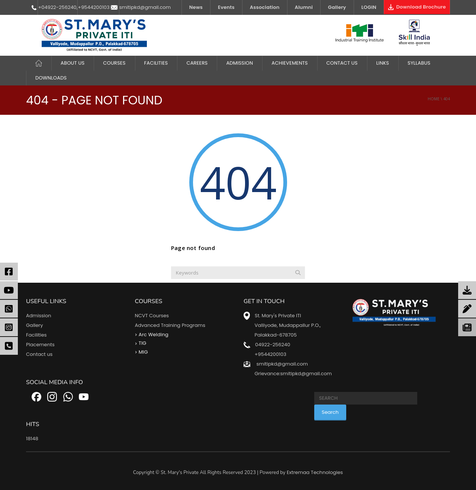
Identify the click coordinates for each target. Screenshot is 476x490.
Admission (239, 62)
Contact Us (342, 62)
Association (265, 7)
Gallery (337, 7)
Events (226, 7)
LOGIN (368, 7)
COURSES (114, 62)
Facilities (36, 334)
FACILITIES (156, 62)
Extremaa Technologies (315, 472)
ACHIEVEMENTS (289, 62)
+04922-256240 (57, 7)
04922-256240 (272, 344)
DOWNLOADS (51, 77)
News (196, 7)
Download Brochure (417, 6)
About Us (72, 62)
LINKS (382, 62)
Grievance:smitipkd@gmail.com (293, 373)
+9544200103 (93, 7)
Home (434, 98)
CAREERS (197, 62)
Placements (40, 344)
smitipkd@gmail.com (145, 7)
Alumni (304, 7)
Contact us (39, 354)
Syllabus (419, 62)
